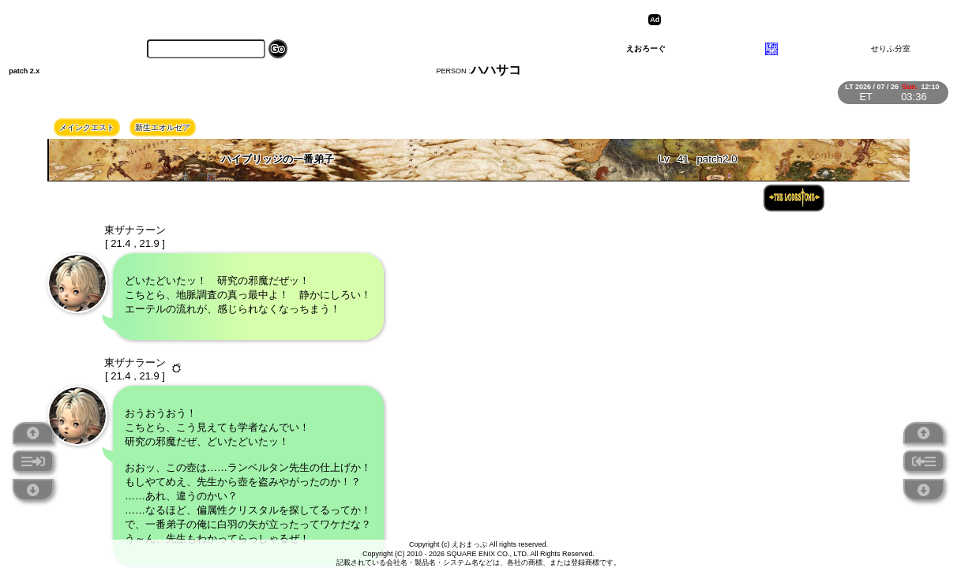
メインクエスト (86, 127)
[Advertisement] (787, 19)
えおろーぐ (646, 48)
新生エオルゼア (162, 127)
